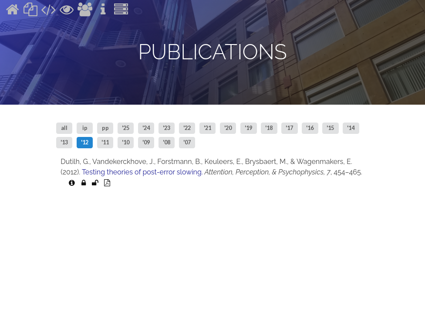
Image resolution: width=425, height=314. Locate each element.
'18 (269, 128)
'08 (166, 142)
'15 (330, 128)
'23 (166, 128)
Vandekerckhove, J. (123, 161)
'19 (248, 128)
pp (105, 128)
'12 (84, 142)
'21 (207, 128)
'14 (350, 128)
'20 (228, 128)
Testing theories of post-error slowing (142, 172)
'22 (187, 128)
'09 (146, 142)
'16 (310, 128)
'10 (125, 142)
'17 (289, 128)
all (64, 128)
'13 (64, 142)
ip (85, 128)
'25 (125, 128)
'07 (187, 142)
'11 (105, 142)
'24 (146, 128)
